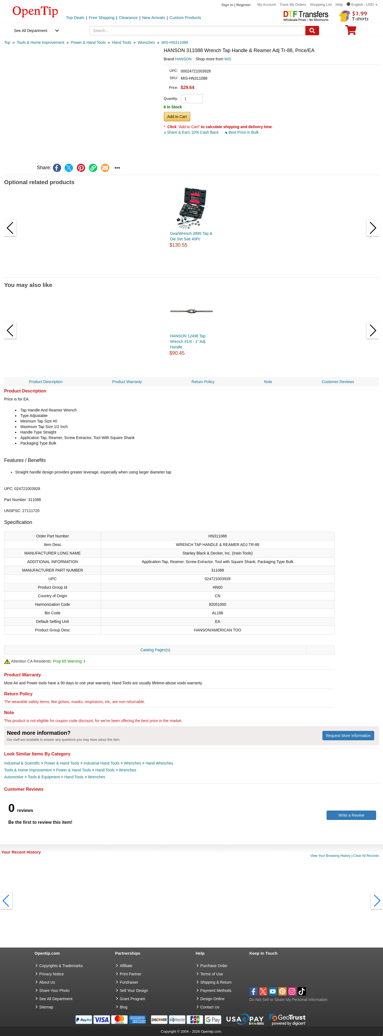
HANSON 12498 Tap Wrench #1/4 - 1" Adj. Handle (188, 341)
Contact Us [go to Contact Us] (209, 1007)
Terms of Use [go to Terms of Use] (211, 974)
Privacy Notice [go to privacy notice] (51, 974)
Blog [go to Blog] (123, 1007)
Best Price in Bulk (242, 132)
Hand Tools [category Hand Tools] (105, 770)
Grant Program (132, 999)
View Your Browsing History (330, 856)
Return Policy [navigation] (203, 382)
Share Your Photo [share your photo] (54, 990)
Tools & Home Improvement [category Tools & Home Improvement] (28, 770)
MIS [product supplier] (227, 59)
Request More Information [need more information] (348, 735)
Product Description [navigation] (46, 382)
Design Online (212, 999)
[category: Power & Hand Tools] (88, 42)
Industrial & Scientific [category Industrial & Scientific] (22, 763)
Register (244, 5)
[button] (362, 4)
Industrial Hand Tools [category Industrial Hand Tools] (101, 763)
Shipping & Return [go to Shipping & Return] (216, 982)
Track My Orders (293, 4)
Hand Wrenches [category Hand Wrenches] (159, 763)
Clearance (128, 17)
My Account (266, 4)
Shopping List (321, 4)
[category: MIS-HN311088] (174, 42)
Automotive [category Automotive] (13, 777)
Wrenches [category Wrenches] (132, 763)
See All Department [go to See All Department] (56, 999)
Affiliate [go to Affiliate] (126, 966)
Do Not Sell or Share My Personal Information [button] (288, 999)
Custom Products (185, 17)
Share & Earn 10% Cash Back (192, 132)
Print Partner (131, 974)
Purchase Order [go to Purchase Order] (214, 966)
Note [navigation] (268, 382)
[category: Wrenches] (146, 42)
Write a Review (351, 815)
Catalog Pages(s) (155, 650)
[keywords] (197, 30)
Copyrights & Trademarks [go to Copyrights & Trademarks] (61, 966)
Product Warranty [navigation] (127, 382)
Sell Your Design (134, 990)
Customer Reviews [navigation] (338, 382)
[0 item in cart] (350, 32)
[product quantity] (192, 98)
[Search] (312, 30)
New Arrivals (153, 17)
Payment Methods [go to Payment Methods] (216, 990)
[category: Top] (7, 42)
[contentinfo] (35, 11)
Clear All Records (366, 856)
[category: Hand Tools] (121, 42)
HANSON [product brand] (183, 59)
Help (339, 4)
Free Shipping (101, 17)
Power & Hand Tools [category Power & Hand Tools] (61, 763)
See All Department (30, 30)
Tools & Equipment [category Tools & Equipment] (44, 777)
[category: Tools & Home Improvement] (40, 42)
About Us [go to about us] (47, 982)
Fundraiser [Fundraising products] (129, 982)
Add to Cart (177, 116)
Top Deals (75, 17)
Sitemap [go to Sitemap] (46, 1007)
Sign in (227, 5)
